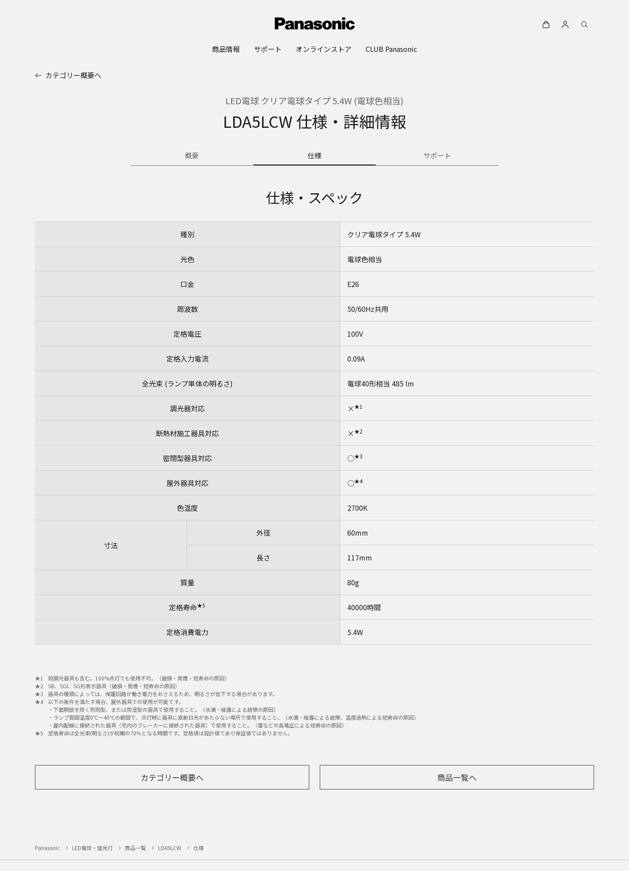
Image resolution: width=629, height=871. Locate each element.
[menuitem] (226, 48)
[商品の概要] (192, 156)
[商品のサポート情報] (437, 156)
